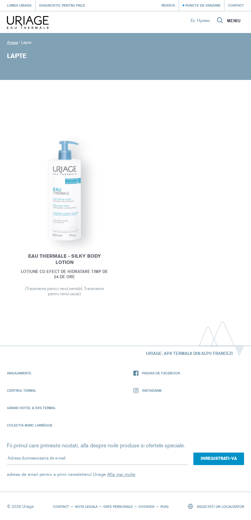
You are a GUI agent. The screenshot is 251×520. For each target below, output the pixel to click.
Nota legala (86, 506)
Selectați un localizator (216, 506)
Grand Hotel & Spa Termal (31, 408)
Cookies (146, 506)
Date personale (118, 506)
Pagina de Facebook (156, 373)
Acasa (12, 42)
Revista (168, 5)
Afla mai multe (121, 474)
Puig (164, 506)
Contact (236, 5)
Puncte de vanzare (202, 5)
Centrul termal (21, 390)
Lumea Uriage (19, 5)
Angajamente (19, 373)
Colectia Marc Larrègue (29, 425)
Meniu (234, 20)
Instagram (147, 390)
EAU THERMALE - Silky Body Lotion (64, 260)
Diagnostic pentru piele (62, 5)
